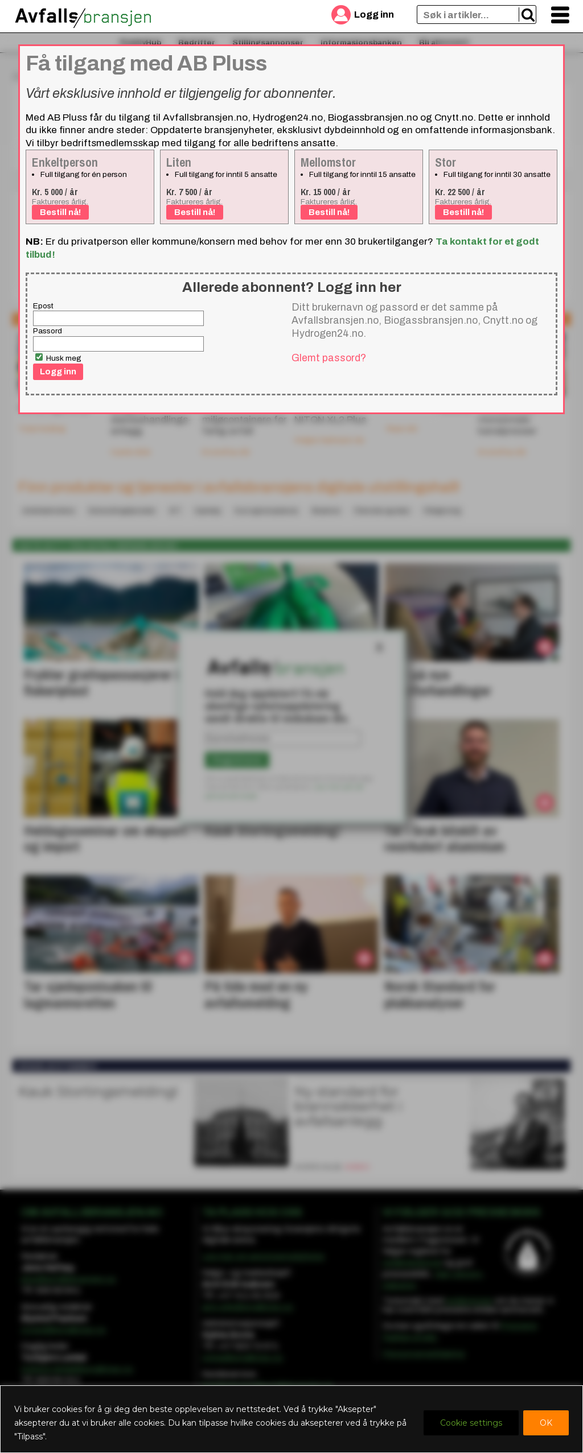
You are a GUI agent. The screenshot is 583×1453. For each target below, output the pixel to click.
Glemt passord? (329, 358)
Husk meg (58, 357)
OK (546, 1423)
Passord (47, 331)
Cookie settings (471, 1423)
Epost (43, 306)
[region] (291, 1419)
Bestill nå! (60, 212)
